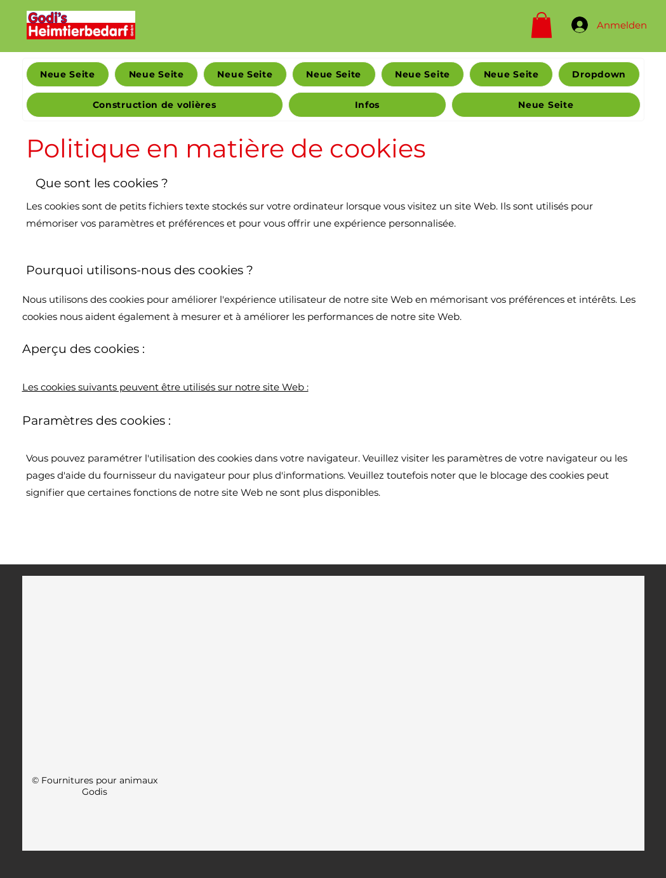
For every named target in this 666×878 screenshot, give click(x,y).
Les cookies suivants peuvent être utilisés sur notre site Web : (165, 387)
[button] (541, 25)
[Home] (81, 25)
